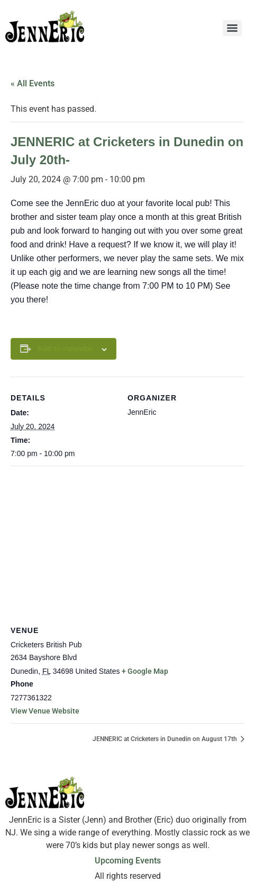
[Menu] (232, 28)
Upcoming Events (128, 861)
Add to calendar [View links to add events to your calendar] (66, 348)
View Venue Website (45, 711)
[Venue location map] (127, 542)
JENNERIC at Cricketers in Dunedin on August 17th (166, 739)
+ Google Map (145, 671)
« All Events (32, 83)
